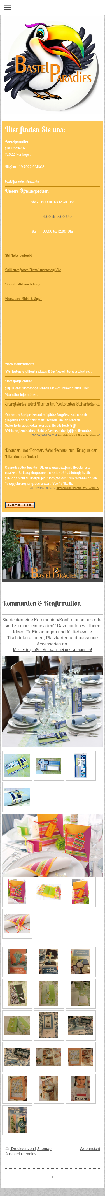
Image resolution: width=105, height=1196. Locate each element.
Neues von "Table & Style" (23, 298)
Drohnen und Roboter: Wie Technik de (78, 488)
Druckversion (20, 1148)
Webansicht (90, 1148)
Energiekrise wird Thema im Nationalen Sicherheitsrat (52, 404)
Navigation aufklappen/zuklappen (52, 7)
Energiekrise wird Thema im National (78, 435)
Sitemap (44, 1148)
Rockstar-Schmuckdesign (23, 284)
